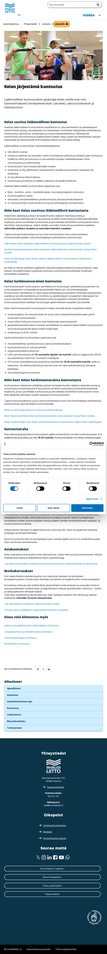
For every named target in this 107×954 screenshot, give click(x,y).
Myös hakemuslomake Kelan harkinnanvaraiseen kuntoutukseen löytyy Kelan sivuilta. (49, 415)
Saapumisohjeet (55, 787)
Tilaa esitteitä (52, 894)
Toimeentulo (14, 727)
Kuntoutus (13, 708)
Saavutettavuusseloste (38, 949)
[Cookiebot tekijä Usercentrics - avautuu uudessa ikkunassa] (91, 444)
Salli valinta (53, 508)
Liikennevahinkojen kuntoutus (20, 637)
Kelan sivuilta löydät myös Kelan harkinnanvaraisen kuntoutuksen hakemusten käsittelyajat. (53, 421)
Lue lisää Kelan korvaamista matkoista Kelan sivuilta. (32, 603)
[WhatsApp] (67, 857)
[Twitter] (38, 857)
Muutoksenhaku (16, 721)
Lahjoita (46, 24)
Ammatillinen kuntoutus (17, 643)
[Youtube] (61, 857)
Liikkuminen (14, 714)
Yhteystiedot (30, 24)
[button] (38, 669)
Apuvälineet (14, 688)
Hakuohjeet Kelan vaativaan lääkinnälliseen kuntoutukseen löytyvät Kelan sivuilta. (47, 243)
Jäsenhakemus (11, 24)
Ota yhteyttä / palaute (51, 868)
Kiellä (19, 508)
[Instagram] (44, 857)
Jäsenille (60, 24)
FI (21, 14)
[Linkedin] (49, 857)
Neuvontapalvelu (52, 877)
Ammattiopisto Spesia (54, 838)
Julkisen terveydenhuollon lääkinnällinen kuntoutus (31, 625)
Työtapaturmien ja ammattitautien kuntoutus (28, 631)
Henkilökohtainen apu (19, 701)
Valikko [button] (92, 15)
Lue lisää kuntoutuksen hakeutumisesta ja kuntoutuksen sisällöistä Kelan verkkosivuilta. (51, 563)
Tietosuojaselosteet (65, 949)
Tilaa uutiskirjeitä (52, 885)
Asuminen (12, 695)
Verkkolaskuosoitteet (54, 825)
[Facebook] (55, 857)
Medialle (47, 831)
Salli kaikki (87, 508)
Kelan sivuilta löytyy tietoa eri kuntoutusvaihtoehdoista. (33, 409)
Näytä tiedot (92, 499)
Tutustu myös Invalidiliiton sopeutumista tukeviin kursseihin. (36, 609)
